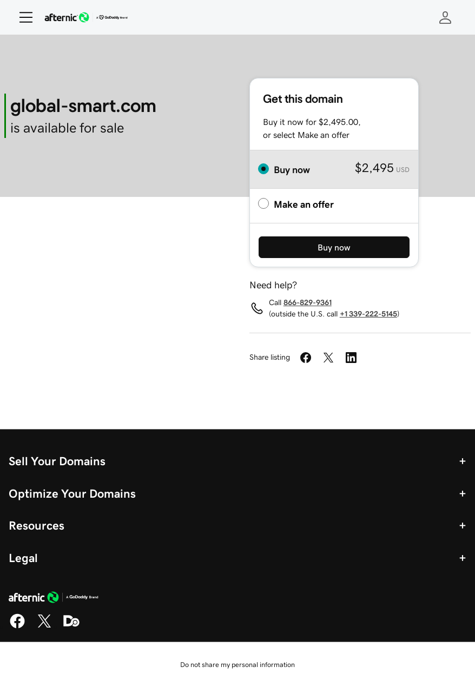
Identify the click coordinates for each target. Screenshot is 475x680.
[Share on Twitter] (328, 357)
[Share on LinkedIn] (351, 357)
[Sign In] (445, 17)
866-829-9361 (307, 302)
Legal (23, 558)
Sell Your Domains (57, 461)
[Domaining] (71, 626)
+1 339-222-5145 (368, 314)
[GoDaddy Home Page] (53, 599)
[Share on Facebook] (305, 357)
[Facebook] (17, 626)
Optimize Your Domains (72, 493)
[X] (44, 626)
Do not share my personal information (237, 664)
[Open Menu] (21, 17)
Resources (36, 525)
